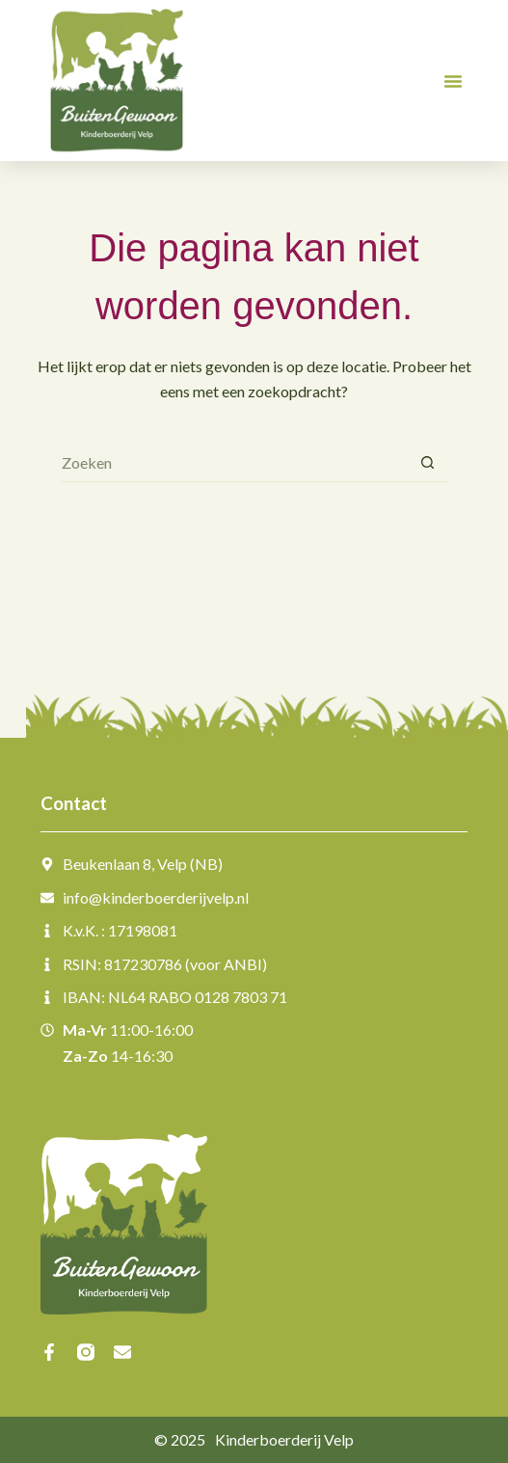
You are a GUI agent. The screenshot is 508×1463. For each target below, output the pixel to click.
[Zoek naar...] (235, 463)
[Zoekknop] (428, 463)
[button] (453, 81)
